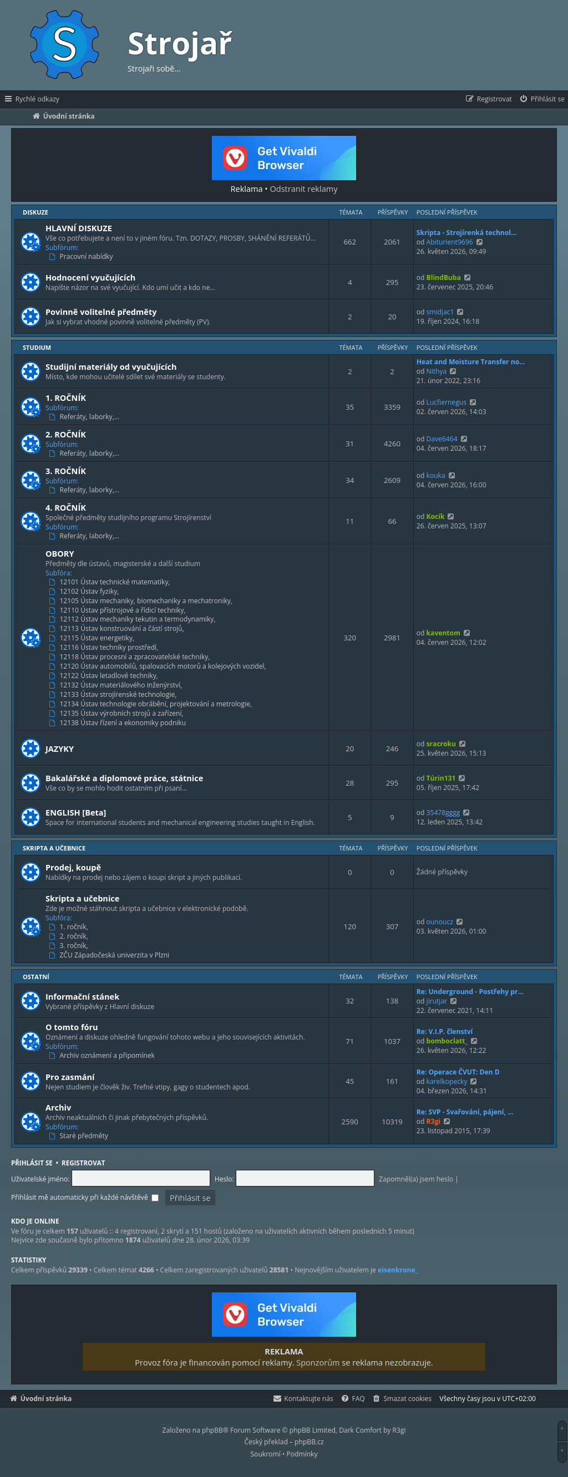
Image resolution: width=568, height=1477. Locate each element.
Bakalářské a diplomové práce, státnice (124, 777)
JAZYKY (59, 748)
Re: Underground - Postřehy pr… (470, 991)
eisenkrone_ (398, 1270)
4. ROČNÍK (65, 507)
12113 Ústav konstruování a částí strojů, (117, 628)
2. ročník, (69, 936)
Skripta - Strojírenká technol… (467, 232)
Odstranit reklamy (304, 188)
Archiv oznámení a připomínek (103, 1055)
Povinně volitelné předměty (100, 311)
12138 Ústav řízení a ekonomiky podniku (118, 723)
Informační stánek (82, 996)
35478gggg (443, 812)
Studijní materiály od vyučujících (111, 366)
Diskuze (35, 212)
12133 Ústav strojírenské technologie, (114, 694)
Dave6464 (442, 439)
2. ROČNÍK (65, 434)
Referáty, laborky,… (85, 416)
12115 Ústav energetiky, (92, 638)
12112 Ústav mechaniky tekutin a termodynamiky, (133, 619)
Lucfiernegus (446, 402)
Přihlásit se (32, 1163)
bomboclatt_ (447, 1041)
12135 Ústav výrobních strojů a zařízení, (117, 713)
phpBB (212, 1430)
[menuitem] (541, 99)
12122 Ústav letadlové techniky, (104, 675)
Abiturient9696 (450, 242)
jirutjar (437, 1001)
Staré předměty (79, 1136)
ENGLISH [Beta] (75, 812)
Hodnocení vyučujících (90, 277)
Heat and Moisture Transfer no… (471, 361)
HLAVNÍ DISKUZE (78, 227)
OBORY (59, 553)
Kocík (436, 516)
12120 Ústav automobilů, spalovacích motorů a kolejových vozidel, (158, 666)
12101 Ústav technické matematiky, (110, 582)
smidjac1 (440, 312)
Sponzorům (317, 1362)
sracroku (441, 743)
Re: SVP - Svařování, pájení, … (465, 1112)
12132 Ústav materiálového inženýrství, (116, 685)
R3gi (433, 1121)
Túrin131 (441, 778)
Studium (37, 347)
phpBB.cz (309, 1442)
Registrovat (83, 1163)
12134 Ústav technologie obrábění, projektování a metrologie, (151, 704)
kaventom (443, 633)
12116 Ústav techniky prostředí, (104, 647)
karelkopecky (447, 1081)
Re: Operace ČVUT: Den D (458, 1072)
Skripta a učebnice (54, 848)
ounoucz (440, 921)
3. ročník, (69, 945)
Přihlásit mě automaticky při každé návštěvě (85, 1197)
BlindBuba (444, 277)
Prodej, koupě (73, 867)
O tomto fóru (71, 1026)
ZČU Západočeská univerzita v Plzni (110, 955)
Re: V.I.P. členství (445, 1031)
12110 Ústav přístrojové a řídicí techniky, (118, 610)
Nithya (437, 371)
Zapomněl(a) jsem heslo (416, 1179)
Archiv (58, 1107)
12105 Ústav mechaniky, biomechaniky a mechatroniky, (141, 601)
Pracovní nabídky (82, 256)
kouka (436, 475)
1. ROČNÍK (65, 397)
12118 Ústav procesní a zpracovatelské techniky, (130, 657)
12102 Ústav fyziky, (85, 591)
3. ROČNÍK (65, 470)
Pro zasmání (70, 1076)
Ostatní (36, 976)
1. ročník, (69, 927)
